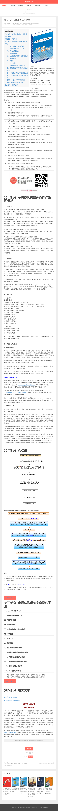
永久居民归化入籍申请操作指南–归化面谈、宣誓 (40, 788)
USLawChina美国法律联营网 (13, 25)
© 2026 (11, 807)
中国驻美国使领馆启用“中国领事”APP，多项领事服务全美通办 (7, 789)
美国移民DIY (29, 2)
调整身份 (31, 756)
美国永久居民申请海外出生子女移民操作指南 (24, 788)
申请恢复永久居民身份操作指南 (15, 787)
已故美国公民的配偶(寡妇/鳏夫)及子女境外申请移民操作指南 (15, 764)
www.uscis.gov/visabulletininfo (26, 385)
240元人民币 (10, 597)
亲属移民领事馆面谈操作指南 (46, 764)
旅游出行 (37, 5)
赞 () (29, 749)
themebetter (27, 807)
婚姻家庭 (20, 5)
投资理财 (12, 5)
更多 (30, 753)
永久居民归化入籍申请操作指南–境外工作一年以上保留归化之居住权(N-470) (32, 789)
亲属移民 (25, 23)
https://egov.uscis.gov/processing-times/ (15, 392)
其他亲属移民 (31, 23)
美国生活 (29, 5)
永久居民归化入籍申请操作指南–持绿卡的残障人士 (49, 788)
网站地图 (35, 807)
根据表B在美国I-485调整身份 (12, 701)
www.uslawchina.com (10, 732)
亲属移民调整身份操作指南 (17, 20)
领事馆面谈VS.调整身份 (10, 697)
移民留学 (4, 5)
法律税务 (45, 5)
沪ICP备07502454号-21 (43, 807)
